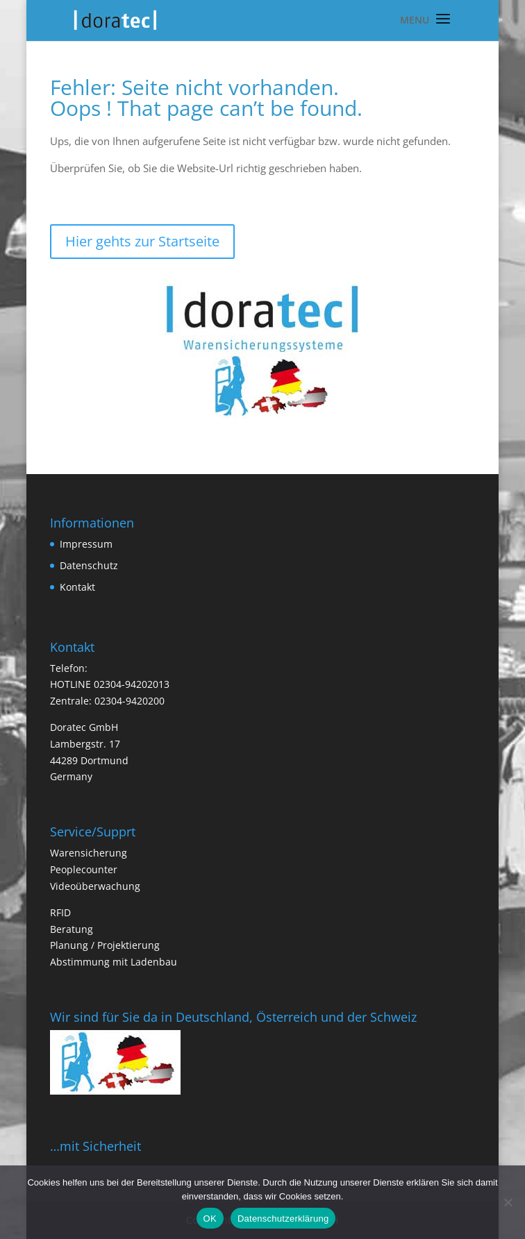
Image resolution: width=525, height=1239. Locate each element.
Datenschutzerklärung (283, 1218)
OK (210, 1218)
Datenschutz (89, 565)
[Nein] (508, 1202)
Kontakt (77, 586)
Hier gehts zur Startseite (142, 241)
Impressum (86, 543)
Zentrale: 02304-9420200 (107, 700)
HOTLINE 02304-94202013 (109, 684)
